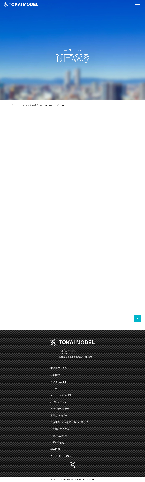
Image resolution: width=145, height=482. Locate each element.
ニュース (20, 105)
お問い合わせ (57, 442)
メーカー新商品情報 (61, 395)
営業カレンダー (58, 415)
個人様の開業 (60, 436)
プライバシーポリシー (62, 456)
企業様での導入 (61, 429)
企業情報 (55, 375)
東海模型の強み (58, 368)
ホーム (10, 105)
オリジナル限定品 (59, 408)
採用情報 (55, 449)
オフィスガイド (58, 381)
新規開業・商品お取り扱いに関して (69, 422)
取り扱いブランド (59, 402)
